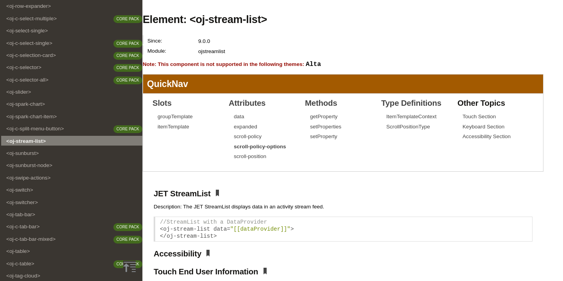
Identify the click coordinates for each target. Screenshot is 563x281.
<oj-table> (18, 251)
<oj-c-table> (20, 264)
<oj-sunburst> (22, 153)
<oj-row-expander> (28, 6)
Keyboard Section (483, 127)
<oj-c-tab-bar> (22, 226)
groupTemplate (175, 117)
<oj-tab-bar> (20, 214)
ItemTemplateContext (411, 117)
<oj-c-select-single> (29, 43)
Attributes (247, 103)
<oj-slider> (18, 92)
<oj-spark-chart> (25, 104)
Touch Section (479, 117)
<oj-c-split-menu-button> (35, 129)
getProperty (323, 117)
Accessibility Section (487, 137)
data (239, 117)
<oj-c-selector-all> (27, 80)
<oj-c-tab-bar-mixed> (31, 239)
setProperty (323, 137)
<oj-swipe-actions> (28, 178)
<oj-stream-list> (26, 141)
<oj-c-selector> (23, 67)
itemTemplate (173, 127)
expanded (245, 127)
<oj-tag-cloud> (23, 276)
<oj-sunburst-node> (29, 165)
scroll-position (250, 157)
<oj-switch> (19, 190)
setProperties (325, 127)
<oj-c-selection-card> (31, 55)
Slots (162, 103)
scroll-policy (248, 137)
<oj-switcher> (22, 202)
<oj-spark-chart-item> (31, 116)
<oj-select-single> (27, 31)
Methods (321, 103)
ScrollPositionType (408, 127)
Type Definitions (411, 103)
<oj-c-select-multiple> (31, 18)
